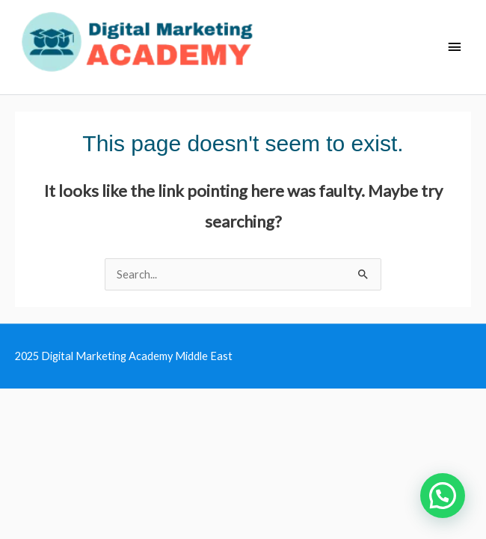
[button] (442, 495)
